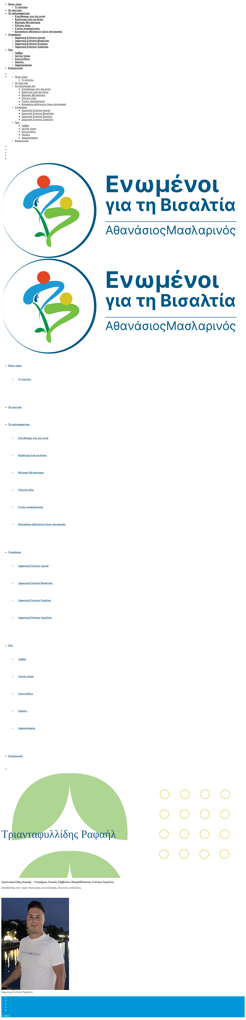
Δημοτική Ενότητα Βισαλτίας (32, 40)
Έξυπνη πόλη (22, 25)
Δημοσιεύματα (23, 65)
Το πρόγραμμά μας (19, 13)
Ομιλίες (19, 62)
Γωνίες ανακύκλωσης (27, 28)
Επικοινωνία (15, 68)
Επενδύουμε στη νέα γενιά (30, 16)
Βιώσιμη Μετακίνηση (27, 22)
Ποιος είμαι (14, 4)
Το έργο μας (15, 10)
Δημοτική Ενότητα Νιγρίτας (31, 43)
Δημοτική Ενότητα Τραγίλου (31, 46)
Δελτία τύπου (22, 55)
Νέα (10, 49)
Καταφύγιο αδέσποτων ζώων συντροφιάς (38, 31)
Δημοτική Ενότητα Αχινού (30, 37)
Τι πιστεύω (21, 7)
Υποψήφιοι (14, 34)
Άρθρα (19, 52)
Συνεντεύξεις (22, 58)
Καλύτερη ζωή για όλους (29, 19)
